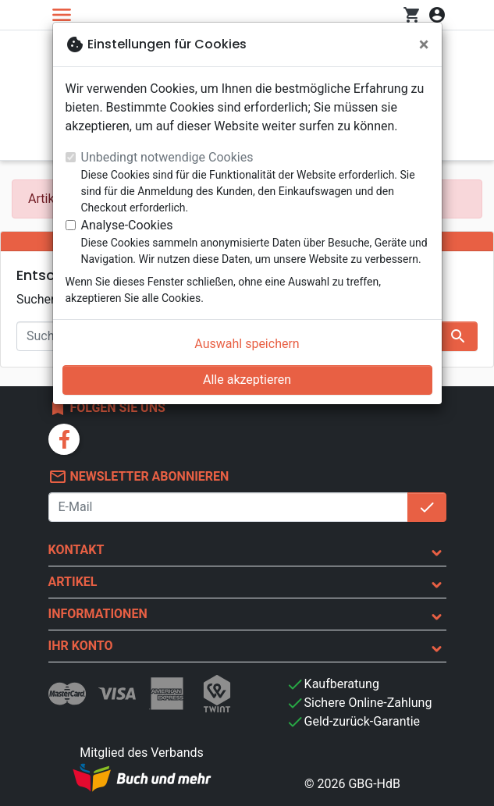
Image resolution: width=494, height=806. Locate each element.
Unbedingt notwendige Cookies (167, 157)
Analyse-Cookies (127, 225)
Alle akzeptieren (247, 379)
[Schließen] (424, 44)
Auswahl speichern (246, 343)
